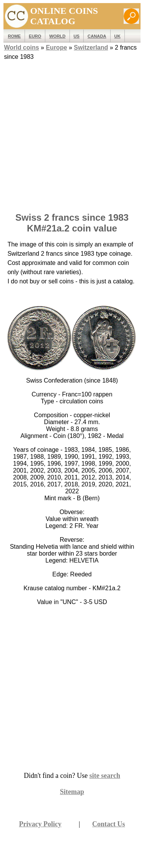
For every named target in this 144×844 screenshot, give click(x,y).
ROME (14, 36)
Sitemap (72, 792)
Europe (56, 47)
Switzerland (91, 47)
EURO (35, 36)
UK (117, 36)
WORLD (57, 36)
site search (104, 775)
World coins (21, 47)
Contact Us (108, 824)
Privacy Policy (40, 824)
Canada (97, 36)
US (77, 36)
